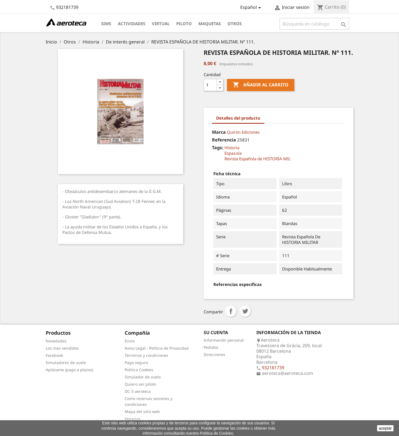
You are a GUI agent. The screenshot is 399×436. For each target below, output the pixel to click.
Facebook (54, 355)
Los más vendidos (62, 348)
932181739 (67, 7)
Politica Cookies (139, 369)
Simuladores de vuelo (66, 362)
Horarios (132, 418)
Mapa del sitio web (142, 411)
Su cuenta (216, 332)
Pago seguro (136, 362)
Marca (219, 132)
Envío (130, 341)
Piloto (184, 23)
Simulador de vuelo (143, 377)
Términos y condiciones (146, 355)
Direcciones (214, 354)
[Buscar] (314, 24)
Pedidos (211, 347)
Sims (106, 23)
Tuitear (245, 311)
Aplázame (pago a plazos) (69, 369)
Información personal (224, 340)
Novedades (56, 341)
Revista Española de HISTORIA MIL (257, 158)
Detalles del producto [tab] (238, 118)
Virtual (161, 23)
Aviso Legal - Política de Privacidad (157, 348)
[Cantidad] (210, 85)
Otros (234, 23)
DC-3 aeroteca (138, 391)
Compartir (230, 311)
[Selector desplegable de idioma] (251, 7)
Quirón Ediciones (243, 132)
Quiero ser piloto (140, 384)
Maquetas (209, 23)
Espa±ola (233, 153)
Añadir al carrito (260, 85)
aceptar (385, 428)
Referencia (224, 140)
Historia (231, 147)
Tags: (217, 147)
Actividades (131, 23)
